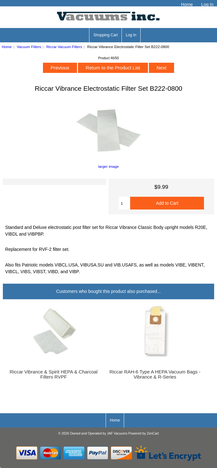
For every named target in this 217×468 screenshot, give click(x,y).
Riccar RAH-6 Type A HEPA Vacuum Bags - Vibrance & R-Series (154, 374)
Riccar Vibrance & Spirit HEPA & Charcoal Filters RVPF (53, 374)
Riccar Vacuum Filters (64, 47)
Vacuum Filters (29, 47)
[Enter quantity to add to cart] (124, 203)
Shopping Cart (105, 35)
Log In (207, 4)
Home (187, 4)
